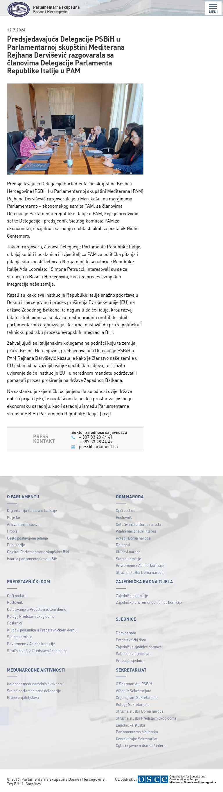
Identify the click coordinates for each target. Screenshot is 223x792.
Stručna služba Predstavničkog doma (37, 650)
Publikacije (16, 544)
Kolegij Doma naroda (133, 537)
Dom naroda (126, 632)
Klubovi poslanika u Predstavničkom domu (41, 629)
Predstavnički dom (131, 639)
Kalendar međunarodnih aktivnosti (35, 683)
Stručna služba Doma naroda (139, 572)
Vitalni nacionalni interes (136, 530)
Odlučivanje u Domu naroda (138, 524)
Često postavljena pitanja (27, 537)
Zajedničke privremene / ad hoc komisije (149, 602)
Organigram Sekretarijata (137, 697)
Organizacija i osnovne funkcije (32, 510)
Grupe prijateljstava (23, 697)
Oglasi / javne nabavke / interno (142, 745)
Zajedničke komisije (132, 595)
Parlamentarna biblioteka (137, 731)
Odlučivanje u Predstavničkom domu (36, 609)
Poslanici (14, 622)
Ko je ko (13, 517)
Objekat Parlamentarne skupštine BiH (38, 551)
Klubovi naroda (128, 551)
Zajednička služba (130, 724)
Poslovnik (124, 517)
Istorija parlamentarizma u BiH (32, 558)
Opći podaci (125, 510)
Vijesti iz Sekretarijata (133, 690)
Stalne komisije (128, 558)
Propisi (12, 530)
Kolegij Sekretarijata (133, 704)
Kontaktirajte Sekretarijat (136, 738)
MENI (213, 8)
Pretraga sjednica (130, 660)
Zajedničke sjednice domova (139, 646)
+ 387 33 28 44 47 (96, 441)
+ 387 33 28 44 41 (96, 436)
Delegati (123, 544)
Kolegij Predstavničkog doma (31, 616)
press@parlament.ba (98, 446)
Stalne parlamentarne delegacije (34, 690)
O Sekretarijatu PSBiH (134, 683)
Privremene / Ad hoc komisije (140, 565)
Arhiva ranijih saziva (23, 524)
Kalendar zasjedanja (132, 653)
